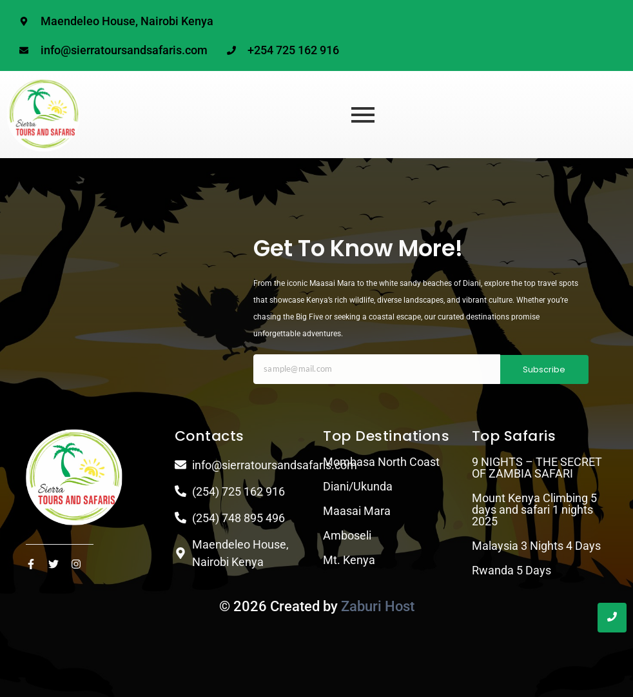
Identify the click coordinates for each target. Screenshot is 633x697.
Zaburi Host (377, 606)
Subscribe (544, 369)
